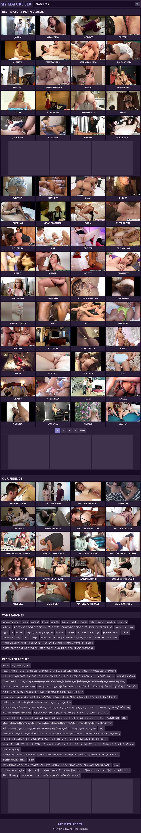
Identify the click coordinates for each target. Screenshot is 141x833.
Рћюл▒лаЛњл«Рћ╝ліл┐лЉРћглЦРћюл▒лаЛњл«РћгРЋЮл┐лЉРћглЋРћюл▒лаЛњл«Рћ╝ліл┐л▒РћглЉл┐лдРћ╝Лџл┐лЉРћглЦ (60, 754)
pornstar (55, 622)
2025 (124, 718)
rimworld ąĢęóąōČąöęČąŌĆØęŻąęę (114, 707)
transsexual (8, 637)
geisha (75, 622)
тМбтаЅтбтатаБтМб (126, 676)
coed (116, 765)
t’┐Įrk (5, 632)
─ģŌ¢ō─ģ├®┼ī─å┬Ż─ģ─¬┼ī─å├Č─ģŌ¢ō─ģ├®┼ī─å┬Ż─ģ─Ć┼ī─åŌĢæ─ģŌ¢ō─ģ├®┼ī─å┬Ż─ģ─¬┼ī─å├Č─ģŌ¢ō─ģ (74, 681)
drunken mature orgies (13, 770)
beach (45, 622)
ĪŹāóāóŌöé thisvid (11, 681)
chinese (70, 632)
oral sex (125, 632)
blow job (60, 632)
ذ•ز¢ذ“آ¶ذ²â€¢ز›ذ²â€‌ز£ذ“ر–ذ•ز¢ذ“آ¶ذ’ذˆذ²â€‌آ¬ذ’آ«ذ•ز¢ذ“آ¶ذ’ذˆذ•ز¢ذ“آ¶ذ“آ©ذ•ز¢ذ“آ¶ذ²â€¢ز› (71, 712)
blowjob (34, 637)
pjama (100, 622)
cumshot (35, 622)
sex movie (81, 632)
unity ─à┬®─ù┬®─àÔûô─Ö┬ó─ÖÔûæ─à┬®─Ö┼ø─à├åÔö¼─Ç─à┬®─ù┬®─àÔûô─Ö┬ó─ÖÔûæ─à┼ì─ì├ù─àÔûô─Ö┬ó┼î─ (58, 676)
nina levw (122, 622)
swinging (7, 627)
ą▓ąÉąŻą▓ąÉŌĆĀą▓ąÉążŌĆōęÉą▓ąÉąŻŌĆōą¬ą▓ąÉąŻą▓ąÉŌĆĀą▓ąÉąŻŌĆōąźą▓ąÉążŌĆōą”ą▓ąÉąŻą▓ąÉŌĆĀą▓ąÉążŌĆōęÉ (57, 723)
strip (19, 637)
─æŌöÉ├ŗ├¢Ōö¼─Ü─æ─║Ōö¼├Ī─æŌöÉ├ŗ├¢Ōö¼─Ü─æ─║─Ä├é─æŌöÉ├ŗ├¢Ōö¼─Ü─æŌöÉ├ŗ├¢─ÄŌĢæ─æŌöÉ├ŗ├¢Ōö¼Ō (59, 671)
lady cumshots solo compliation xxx (19, 686)
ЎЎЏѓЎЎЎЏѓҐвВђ (10, 775)
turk (26, 637)
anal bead (129, 627)
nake (92, 622)
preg (101, 728)
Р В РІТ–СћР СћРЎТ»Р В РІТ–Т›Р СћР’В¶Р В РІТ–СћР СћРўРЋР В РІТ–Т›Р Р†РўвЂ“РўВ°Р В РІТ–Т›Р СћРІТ (48, 642)
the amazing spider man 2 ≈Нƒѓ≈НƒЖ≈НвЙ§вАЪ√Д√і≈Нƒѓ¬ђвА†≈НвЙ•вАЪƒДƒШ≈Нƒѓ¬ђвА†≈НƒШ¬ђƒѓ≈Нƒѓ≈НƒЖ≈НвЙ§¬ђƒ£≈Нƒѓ (59, 697)
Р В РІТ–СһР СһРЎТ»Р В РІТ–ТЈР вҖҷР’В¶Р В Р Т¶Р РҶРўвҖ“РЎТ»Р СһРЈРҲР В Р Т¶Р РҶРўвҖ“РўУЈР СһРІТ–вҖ (63, 627)
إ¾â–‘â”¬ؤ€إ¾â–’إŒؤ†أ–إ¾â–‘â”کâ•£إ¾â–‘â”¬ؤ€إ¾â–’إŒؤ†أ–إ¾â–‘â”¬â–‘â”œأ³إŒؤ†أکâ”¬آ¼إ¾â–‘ (43, 691)
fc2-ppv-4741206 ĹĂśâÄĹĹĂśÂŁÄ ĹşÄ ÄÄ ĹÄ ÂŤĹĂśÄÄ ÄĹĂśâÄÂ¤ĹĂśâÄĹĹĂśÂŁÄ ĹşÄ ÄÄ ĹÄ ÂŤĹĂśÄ (68, 744)
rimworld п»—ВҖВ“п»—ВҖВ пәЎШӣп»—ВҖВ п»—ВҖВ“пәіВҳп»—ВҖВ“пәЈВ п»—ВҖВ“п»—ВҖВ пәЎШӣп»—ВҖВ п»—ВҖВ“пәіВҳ (61, 733)
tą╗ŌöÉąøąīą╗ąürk (20, 665)
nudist (83, 622)
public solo (100, 637)
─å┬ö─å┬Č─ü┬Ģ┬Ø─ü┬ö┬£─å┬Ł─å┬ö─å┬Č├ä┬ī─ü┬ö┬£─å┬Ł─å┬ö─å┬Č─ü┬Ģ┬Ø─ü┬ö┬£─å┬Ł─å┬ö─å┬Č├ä (53, 718)
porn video (112, 637)
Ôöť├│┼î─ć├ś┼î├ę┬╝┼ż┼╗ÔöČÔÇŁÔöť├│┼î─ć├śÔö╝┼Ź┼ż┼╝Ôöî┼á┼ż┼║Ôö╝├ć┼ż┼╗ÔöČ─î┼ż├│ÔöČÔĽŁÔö (87, 686)
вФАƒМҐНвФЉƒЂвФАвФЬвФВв (17, 712)
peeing (118, 627)
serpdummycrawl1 (11, 622)
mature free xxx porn (30, 775)
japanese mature (111, 632)
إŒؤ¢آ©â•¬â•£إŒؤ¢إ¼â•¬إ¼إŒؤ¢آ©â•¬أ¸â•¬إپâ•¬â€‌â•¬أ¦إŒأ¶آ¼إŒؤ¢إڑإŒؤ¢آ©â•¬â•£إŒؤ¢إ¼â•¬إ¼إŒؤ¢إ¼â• (49, 728)
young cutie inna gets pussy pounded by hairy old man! (66, 637)
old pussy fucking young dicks (39, 632)
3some (65, 622)
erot (91, 632)
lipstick (6, 665)
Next (82, 430)
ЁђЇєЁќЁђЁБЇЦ (112, 718)
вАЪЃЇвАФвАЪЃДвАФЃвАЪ (14, 759)
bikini (25, 622)
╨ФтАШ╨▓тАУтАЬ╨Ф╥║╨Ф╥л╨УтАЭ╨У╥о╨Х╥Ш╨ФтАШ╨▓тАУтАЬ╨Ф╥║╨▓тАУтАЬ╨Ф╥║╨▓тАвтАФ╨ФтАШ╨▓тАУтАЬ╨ (57, 765)
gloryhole (111, 622)
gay (98, 632)
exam (31, 759)
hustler (19, 632)
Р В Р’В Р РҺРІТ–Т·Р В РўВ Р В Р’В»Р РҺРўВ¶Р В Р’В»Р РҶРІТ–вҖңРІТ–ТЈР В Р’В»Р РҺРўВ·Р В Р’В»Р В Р (48, 648)
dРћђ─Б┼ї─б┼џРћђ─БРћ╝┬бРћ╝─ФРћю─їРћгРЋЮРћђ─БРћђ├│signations (37, 702)
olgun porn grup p (11, 749)
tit (12, 632)
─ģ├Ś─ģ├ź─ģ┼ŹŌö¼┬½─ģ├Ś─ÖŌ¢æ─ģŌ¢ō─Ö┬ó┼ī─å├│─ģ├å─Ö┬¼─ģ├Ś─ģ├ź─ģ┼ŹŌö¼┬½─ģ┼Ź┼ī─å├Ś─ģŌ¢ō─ (55, 739)
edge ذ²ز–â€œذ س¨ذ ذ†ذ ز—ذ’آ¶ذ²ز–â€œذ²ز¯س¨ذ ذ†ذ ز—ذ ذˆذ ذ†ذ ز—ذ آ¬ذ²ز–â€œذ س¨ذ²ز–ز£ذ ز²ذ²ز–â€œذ (48, 707)
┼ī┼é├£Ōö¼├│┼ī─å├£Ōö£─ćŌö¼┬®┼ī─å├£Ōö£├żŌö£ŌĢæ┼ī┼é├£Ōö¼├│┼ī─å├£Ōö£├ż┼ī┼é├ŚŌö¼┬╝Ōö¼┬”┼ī (78, 770)
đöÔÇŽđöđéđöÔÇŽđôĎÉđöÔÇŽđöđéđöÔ (62, 775)
